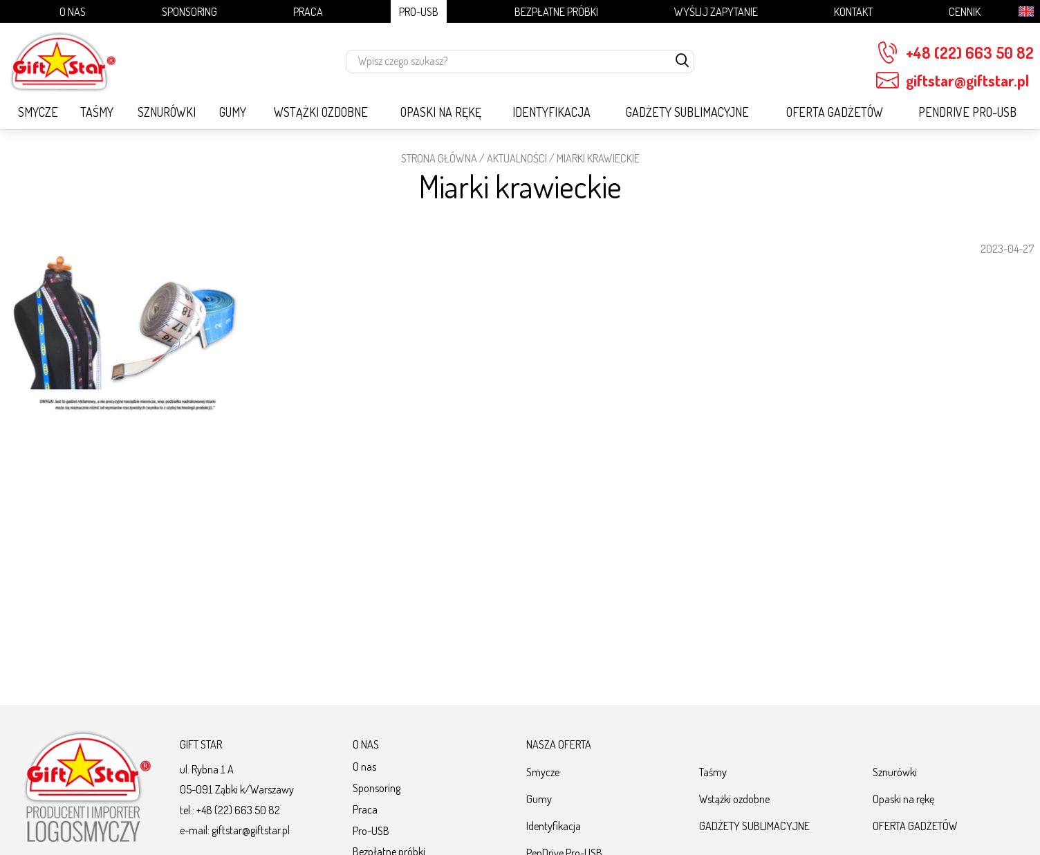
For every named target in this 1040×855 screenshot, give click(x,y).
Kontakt (853, 11)
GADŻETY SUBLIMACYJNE (687, 112)
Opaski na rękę (440, 112)
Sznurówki (167, 112)
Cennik (965, 11)
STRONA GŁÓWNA (439, 158)
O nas (72, 11)
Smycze (38, 112)
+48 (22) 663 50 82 (955, 53)
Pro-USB (418, 11)
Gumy (232, 112)
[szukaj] (682, 61)
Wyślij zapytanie (716, 11)
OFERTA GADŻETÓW (834, 112)
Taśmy (96, 112)
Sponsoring (189, 11)
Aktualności (517, 158)
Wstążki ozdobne (321, 112)
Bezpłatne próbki (556, 11)
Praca (308, 11)
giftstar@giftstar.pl (952, 80)
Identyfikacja (551, 112)
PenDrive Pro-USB (967, 112)
